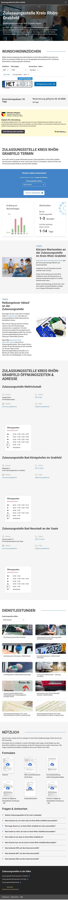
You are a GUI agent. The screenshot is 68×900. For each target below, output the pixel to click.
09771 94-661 (39, 468)
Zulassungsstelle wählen (34, 181)
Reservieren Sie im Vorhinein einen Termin (49, 260)
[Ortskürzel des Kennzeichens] (10, 84)
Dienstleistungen (11, 316)
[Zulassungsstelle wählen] (34, 184)
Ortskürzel (5, 66)
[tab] (6, 74)
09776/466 (38, 397)
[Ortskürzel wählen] (6, 70)
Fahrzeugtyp (15, 66)
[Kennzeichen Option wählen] (34, 70)
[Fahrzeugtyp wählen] (19, 70)
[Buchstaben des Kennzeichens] (22, 84)
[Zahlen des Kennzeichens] (29, 84)
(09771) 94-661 (40, 539)
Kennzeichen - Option (35, 66)
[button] (65, 2)
